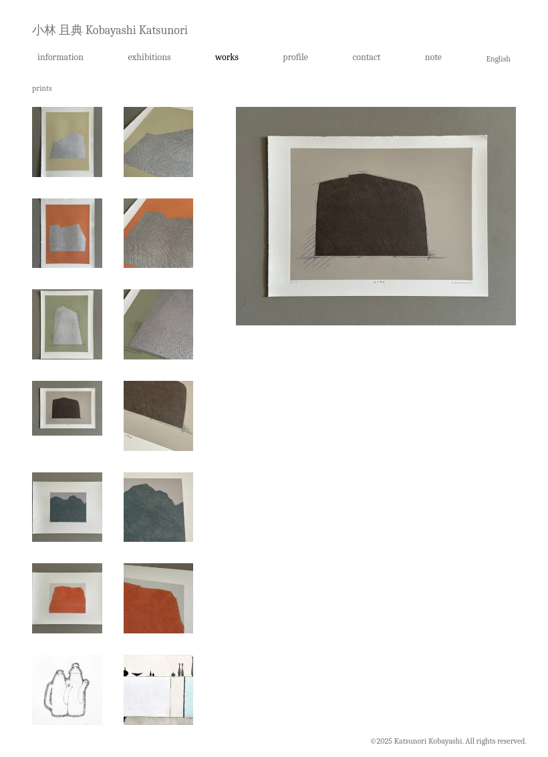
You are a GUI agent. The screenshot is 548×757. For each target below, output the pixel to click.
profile (295, 57)
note (433, 57)
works (227, 57)
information (60, 57)
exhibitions (149, 57)
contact (366, 57)
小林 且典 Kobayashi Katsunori (110, 30)
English (498, 58)
